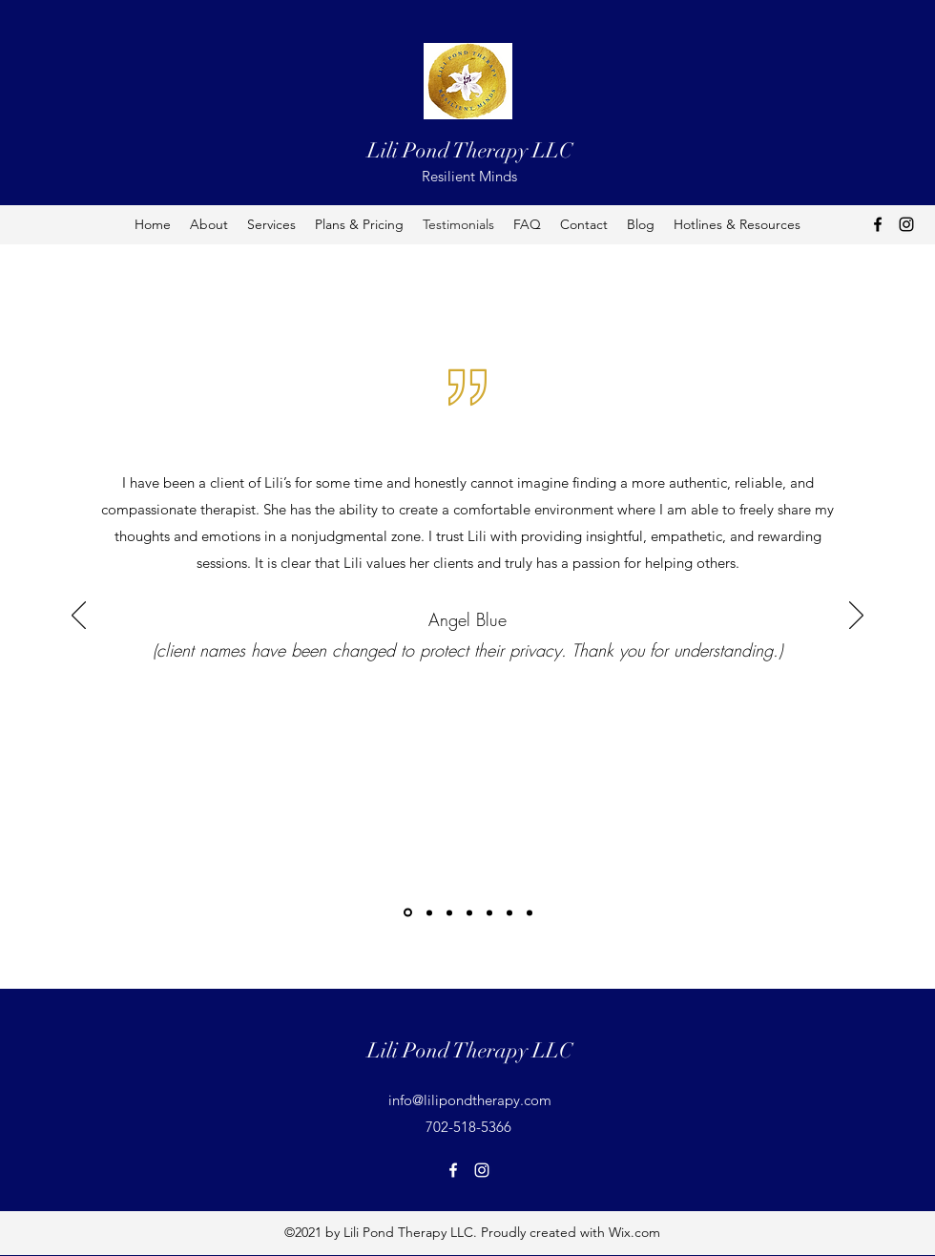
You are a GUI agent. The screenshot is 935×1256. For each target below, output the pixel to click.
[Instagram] (906, 224)
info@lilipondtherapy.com (469, 1100)
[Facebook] (877, 224)
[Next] (856, 616)
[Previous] (79, 616)
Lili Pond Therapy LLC (469, 150)
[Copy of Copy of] (529, 912)
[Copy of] (509, 912)
